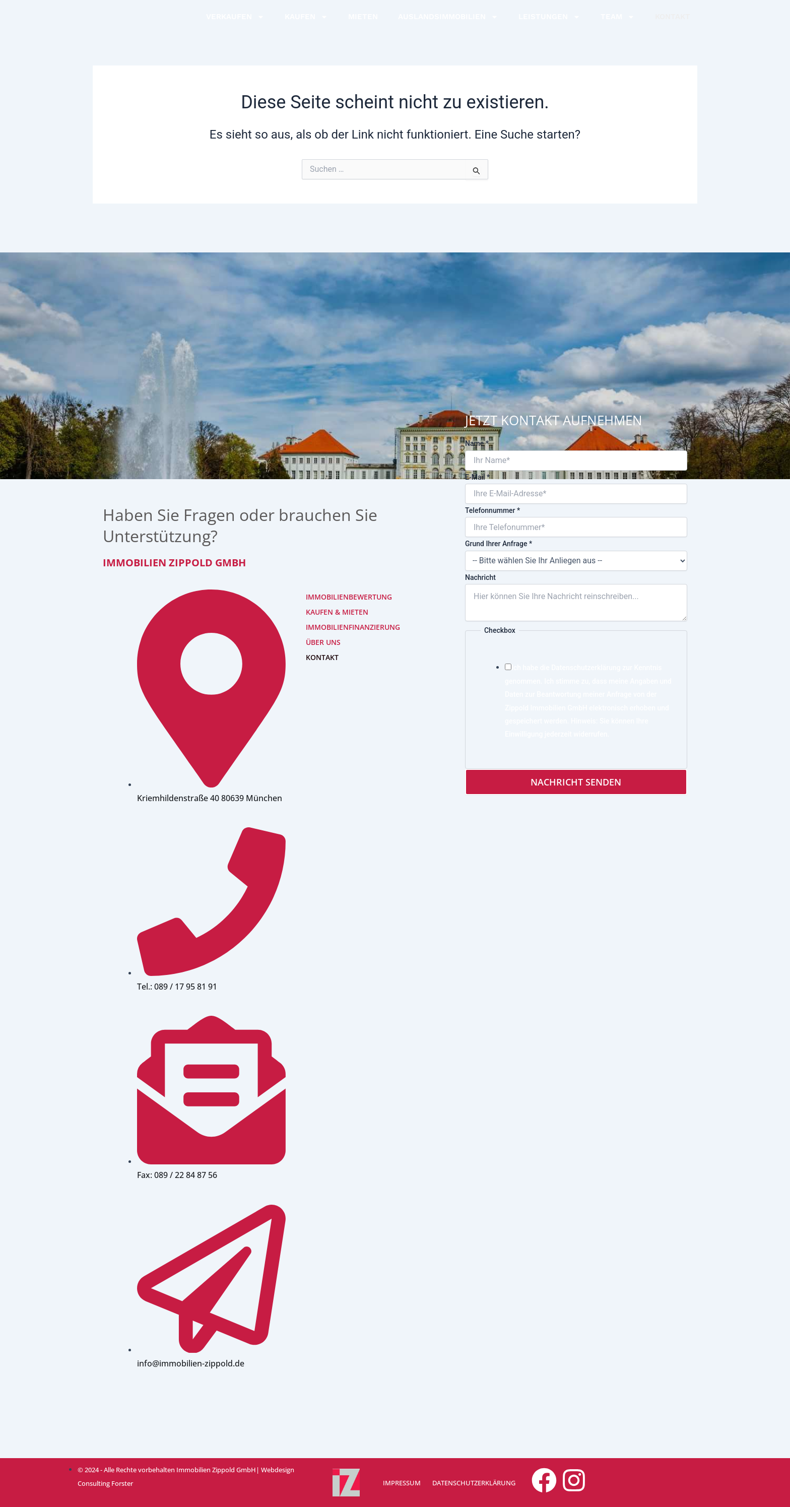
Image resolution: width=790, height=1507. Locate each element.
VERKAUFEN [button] (235, 24)
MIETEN (363, 24)
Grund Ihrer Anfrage (498, 542)
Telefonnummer (492, 509)
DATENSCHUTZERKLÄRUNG (471, 1482)
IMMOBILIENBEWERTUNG (337, 595)
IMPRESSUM (401, 1482)
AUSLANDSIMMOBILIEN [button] (448, 24)
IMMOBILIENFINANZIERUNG (337, 625)
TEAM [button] (618, 24)
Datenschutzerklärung (586, 666)
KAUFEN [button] (306, 24)
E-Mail (477, 476)
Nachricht (480, 576)
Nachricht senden (576, 780)
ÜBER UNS (323, 640)
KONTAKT (672, 24)
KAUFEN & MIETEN (337, 610)
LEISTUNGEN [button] (549, 24)
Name (477, 442)
